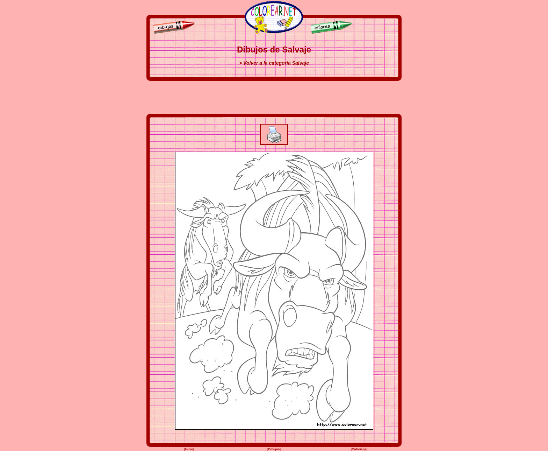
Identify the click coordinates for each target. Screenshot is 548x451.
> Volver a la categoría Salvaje (274, 63)
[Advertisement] (274, 97)
